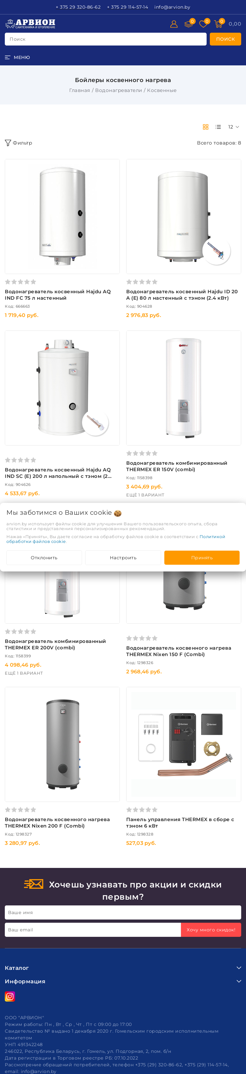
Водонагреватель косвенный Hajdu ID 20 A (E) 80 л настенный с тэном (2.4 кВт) (182, 294)
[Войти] (174, 24)
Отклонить (44, 558)
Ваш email (20, 930)
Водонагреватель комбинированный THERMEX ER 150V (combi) (177, 466)
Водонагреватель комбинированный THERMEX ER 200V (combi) (55, 644)
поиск (18, 39)
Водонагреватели (118, 90)
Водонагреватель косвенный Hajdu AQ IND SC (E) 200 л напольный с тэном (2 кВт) (58, 476)
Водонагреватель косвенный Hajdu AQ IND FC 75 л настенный (58, 294)
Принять (202, 558)
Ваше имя (20, 912)
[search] (226, 39)
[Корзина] (235, 24)
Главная (79, 90)
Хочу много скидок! (211, 930)
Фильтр (18, 143)
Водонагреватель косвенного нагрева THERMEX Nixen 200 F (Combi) (57, 822)
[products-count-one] (218, 126)
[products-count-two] (205, 126)
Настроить (123, 558)
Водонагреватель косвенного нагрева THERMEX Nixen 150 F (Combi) (178, 651)
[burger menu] (17, 57)
